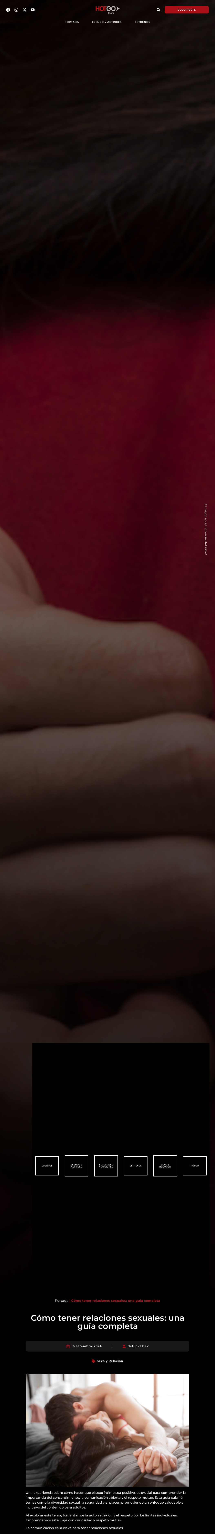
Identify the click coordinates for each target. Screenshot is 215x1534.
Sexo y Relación (165, 1165)
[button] (158, 10)
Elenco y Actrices (107, 21)
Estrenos (142, 21)
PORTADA (72, 21)
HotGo (195, 1165)
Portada (62, 1301)
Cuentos (47, 1165)
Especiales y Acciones (106, 1165)
